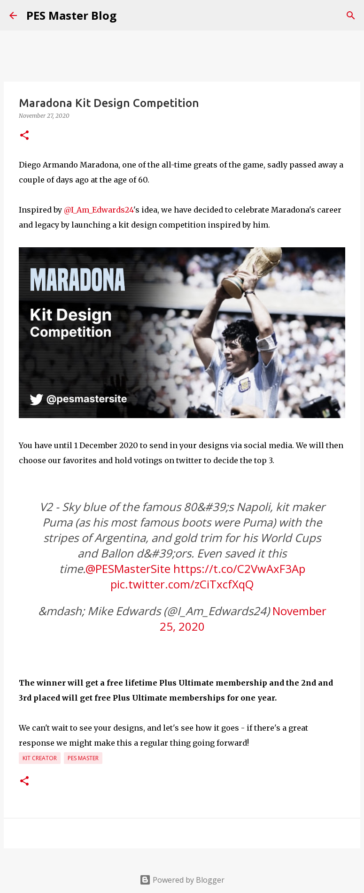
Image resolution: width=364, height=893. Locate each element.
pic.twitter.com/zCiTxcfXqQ (182, 584)
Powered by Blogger (182, 880)
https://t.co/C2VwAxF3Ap (239, 568)
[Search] (350, 15)
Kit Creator (40, 758)
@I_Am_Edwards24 (98, 209)
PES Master (83, 758)
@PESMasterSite (127, 568)
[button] (24, 136)
